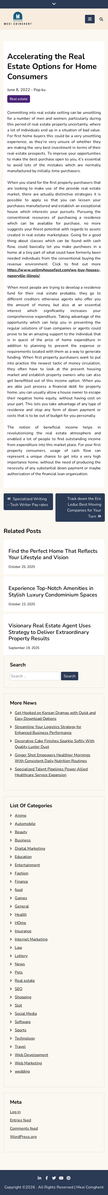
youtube (61, 1178)
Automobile (25, 823)
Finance (21, 881)
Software (23, 1022)
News (20, 964)
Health (21, 914)
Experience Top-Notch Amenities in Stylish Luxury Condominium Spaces (52, 591)
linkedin (39, 1178)
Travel (20, 1046)
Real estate (19, 99)
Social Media (26, 1013)
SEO (18, 989)
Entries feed (20, 1120)
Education (23, 856)
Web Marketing (28, 1063)
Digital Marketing (30, 848)
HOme (20, 923)
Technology (25, 1038)
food (19, 889)
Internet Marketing (31, 939)
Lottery (21, 956)
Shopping (23, 997)
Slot (18, 1005)
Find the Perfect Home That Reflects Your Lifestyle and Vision (53, 554)
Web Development (31, 1055)
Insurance (23, 931)
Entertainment (27, 865)
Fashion (21, 873)
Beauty (21, 832)
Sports (20, 1030)
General (22, 906)
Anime (20, 815)
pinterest (68, 1178)
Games (21, 898)
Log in (15, 1112)
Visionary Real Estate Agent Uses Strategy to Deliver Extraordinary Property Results (49, 632)
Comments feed (24, 1128)
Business (23, 840)
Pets (19, 972)
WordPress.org (23, 1136)
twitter (54, 1178)
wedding (22, 1071)
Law (18, 947)
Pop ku (40, 90)
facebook (46, 1178)
